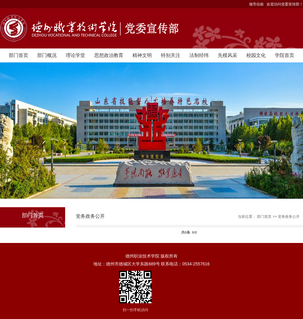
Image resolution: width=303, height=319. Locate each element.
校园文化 (256, 55)
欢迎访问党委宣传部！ (285, 4)
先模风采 (227, 55)
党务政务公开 (289, 216)
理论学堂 (75, 55)
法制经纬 (199, 55)
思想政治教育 (108, 55)
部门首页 (18, 55)
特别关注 (170, 55)
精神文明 (142, 55)
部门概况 (47, 55)
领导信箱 (256, 4)
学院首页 (284, 55)
